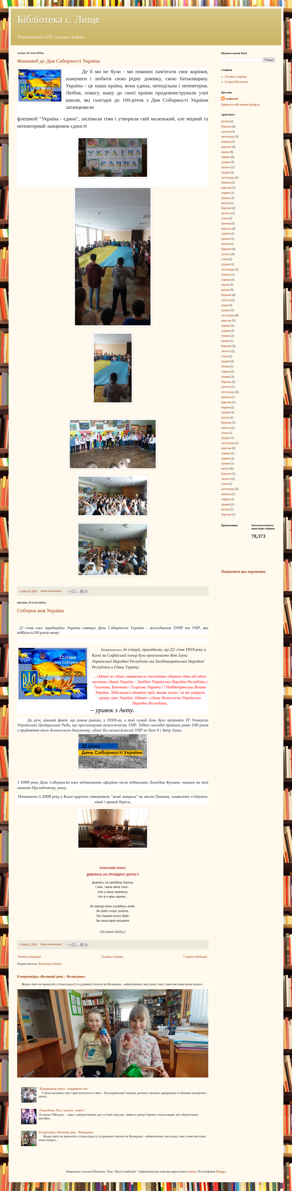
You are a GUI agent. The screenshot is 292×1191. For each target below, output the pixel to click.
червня (225, 157)
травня (225, 162)
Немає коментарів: (51, 590)
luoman (191, 1171)
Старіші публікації (195, 956)
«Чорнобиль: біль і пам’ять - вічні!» (62, 1110)
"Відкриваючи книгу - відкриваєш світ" (64, 1088)
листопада (227, 136)
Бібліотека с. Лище (58, 19)
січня (224, 218)
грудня (225, 172)
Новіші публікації (29, 956)
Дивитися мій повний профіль (240, 104)
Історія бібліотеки (236, 81)
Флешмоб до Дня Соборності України (58, 61)
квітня (225, 121)
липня (225, 152)
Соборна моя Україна (40, 610)
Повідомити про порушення (243, 572)
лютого (225, 131)
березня (226, 126)
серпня (225, 233)
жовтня (225, 141)
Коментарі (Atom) (49, 963)
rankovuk (231, 98)
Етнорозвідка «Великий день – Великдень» (51, 976)
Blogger (220, 1171)
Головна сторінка (112, 956)
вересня (226, 146)
